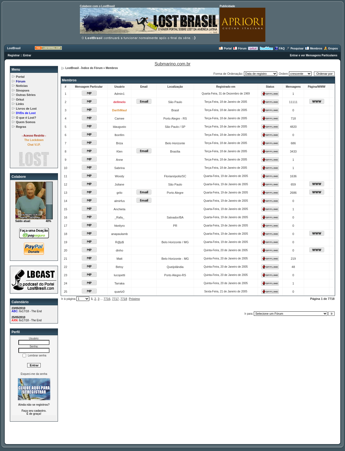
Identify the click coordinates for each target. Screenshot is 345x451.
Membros (313, 48)
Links (20, 104)
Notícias (22, 85)
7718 (123, 298)
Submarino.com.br (173, 64)
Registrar (14, 55)
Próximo (134, 298)
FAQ (279, 48)
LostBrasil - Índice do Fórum (84, 68)
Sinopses (22, 90)
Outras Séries (26, 94)
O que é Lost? (26, 117)
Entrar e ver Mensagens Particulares (313, 55)
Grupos (331, 48)
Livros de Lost (26, 108)
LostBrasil (14, 48)
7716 (107, 298)
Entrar (27, 55)
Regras (21, 126)
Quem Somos (25, 122)
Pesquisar (295, 48)
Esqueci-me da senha (34, 373)
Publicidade (227, 6)
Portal (225, 48)
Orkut (20, 99)
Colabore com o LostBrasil (97, 6)
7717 (115, 298)
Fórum (240, 48)
